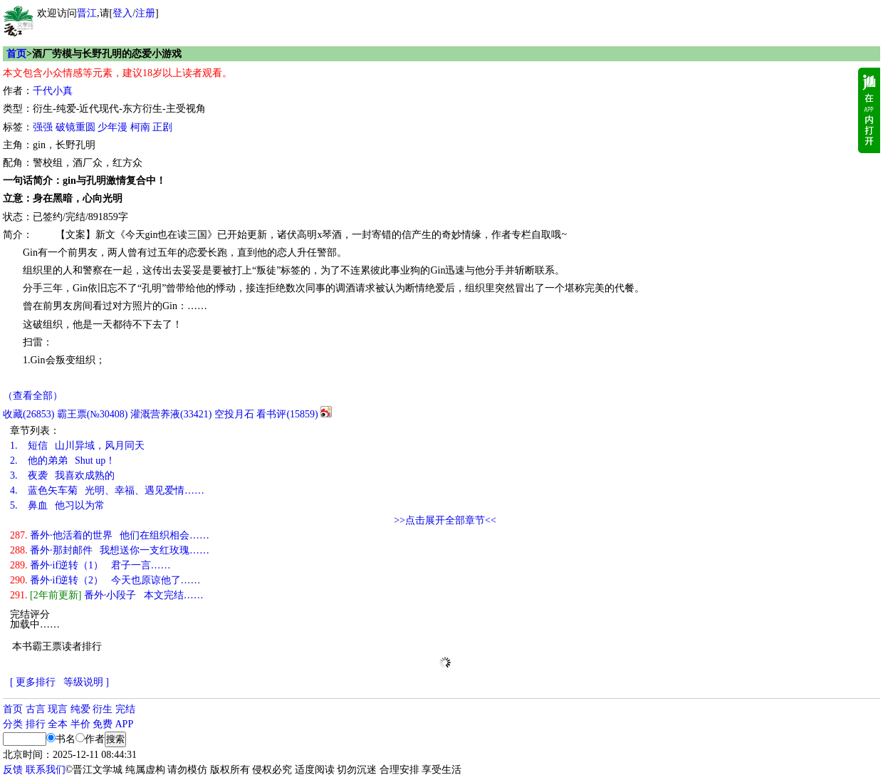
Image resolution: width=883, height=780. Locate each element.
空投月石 (234, 414)
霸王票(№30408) (92, 414)
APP (124, 724)
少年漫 (112, 127)
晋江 (87, 13)
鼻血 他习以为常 (57, 505)
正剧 (162, 127)
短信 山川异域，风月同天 (77, 445)
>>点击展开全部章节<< (445, 520)
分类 (13, 724)
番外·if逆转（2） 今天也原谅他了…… (105, 580)
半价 (80, 724)
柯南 (140, 127)
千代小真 (53, 90)
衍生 (103, 709)
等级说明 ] (86, 682)
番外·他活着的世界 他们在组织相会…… (109, 535)
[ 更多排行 (33, 682)
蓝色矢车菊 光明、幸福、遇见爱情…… (107, 490)
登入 (122, 13)
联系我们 (46, 769)
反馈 (13, 769)
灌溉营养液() (170, 414)
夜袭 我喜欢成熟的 (62, 475)
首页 (16, 53)
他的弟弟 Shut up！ (62, 460)
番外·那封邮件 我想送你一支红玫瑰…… (109, 550)
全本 (58, 724)
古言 (36, 709)
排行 (36, 724)
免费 (103, 724)
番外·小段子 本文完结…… (107, 595)
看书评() (287, 414)
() (28, 414)
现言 (58, 709)
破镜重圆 (75, 127)
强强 (43, 127)
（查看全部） (33, 395)
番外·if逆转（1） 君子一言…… (90, 565)
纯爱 (80, 709)
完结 (125, 709)
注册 (145, 13)
